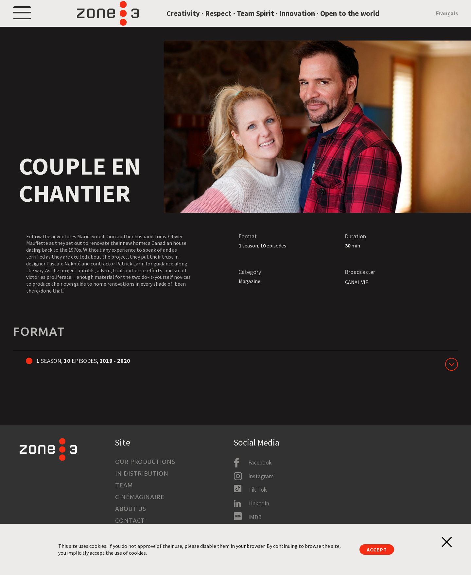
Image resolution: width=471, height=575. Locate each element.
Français (447, 21)
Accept (377, 549)
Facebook (260, 462)
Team (124, 485)
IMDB (255, 517)
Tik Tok (257, 490)
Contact (130, 520)
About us (130, 508)
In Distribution (141, 473)
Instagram (261, 476)
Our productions (145, 461)
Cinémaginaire (140, 497)
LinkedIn (258, 503)
